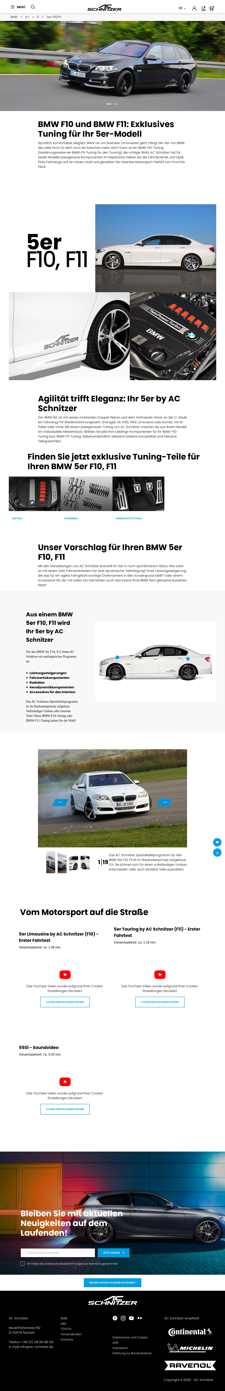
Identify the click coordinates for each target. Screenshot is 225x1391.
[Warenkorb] (212, 10)
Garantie (67, 1340)
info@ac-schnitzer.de (36, 1347)
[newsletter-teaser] (114, 1252)
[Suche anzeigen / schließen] (33, 7)
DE (180, 8)
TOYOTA (66, 1329)
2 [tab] (116, 104)
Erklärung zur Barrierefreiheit (132, 1353)
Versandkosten (71, 1334)
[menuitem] (19, 9)
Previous (60, 802)
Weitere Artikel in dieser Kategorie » (112, 1282)
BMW (64, 1318)
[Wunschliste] (204, 10)
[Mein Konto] (194, 9)
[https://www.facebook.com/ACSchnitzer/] (114, 1318)
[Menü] (18, 7)
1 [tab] (109, 104)
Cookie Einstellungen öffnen (65, 1002)
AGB (115, 1343)
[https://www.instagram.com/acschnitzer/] (123, 1318)
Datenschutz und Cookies (130, 1337)
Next (164, 802)
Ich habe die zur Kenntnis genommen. (72, 1264)
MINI (63, 1324)
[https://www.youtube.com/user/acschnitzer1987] (131, 1318)
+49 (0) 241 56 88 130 (37, 1342)
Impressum (120, 1348)
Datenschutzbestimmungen (64, 1264)
